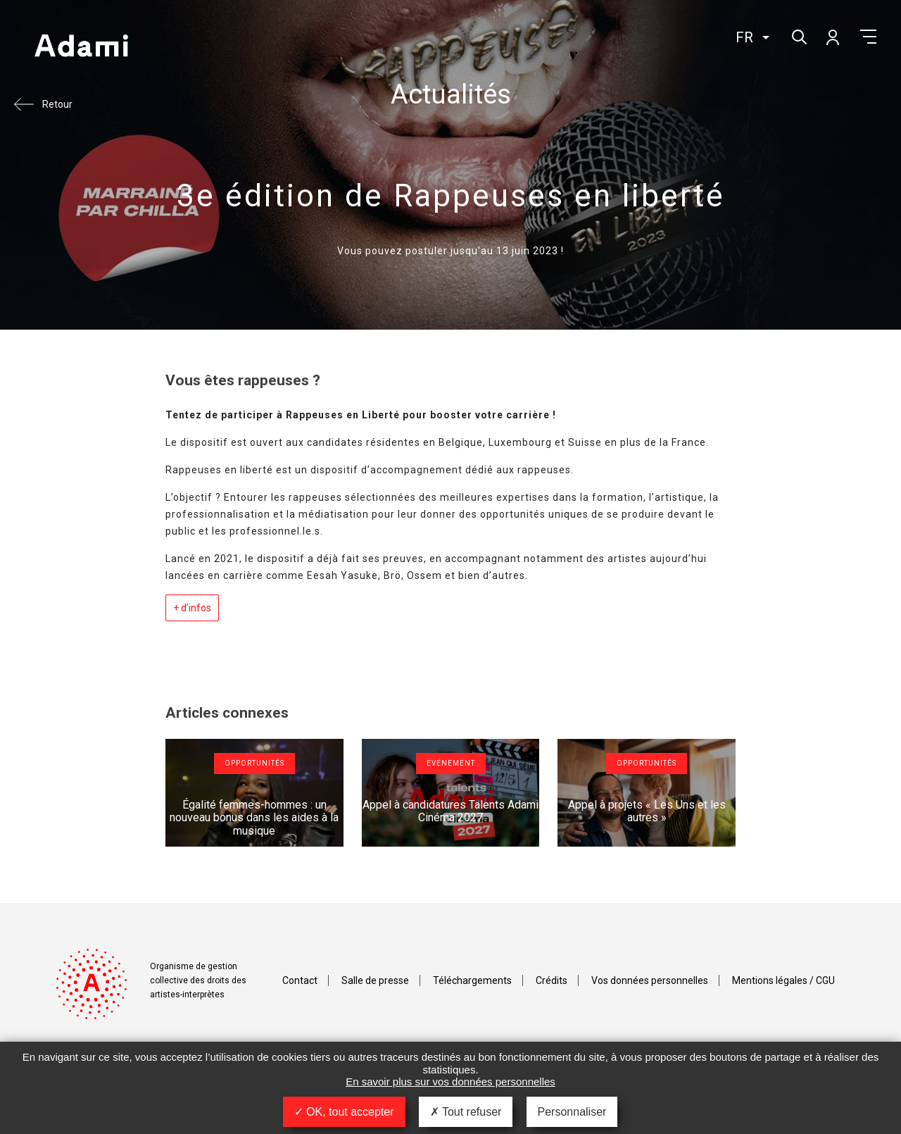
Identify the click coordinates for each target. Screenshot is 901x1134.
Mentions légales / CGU (783, 980)
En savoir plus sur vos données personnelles (450, 1082)
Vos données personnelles (649, 980)
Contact (299, 980)
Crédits (551, 980)
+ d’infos (192, 607)
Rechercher (798, 36)
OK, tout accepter (344, 1112)
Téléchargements (472, 980)
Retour (57, 104)
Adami (81, 47)
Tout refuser (466, 1112)
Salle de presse (375, 980)
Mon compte (832, 37)
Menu (868, 37)
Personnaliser (572, 1112)
